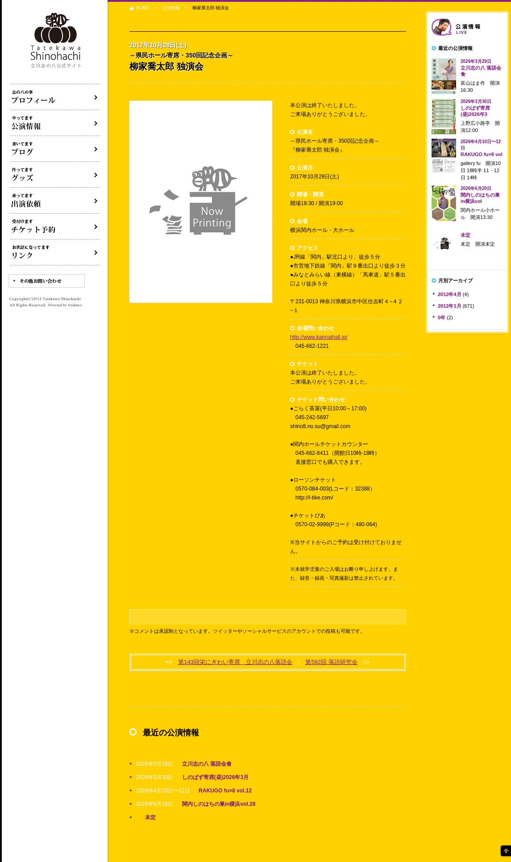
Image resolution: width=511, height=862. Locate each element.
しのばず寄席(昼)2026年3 (476, 108)
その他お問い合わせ (46, 281)
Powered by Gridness (65, 305)
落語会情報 (467, 27)
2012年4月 (449, 294)
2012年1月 (449, 306)
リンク (55, 252)
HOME (143, 7)
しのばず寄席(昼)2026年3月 (215, 777)
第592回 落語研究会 (331, 662)
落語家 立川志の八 (56, 40)
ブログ (55, 149)
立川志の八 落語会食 (207, 764)
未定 (150, 817)
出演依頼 (55, 201)
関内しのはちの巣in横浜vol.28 (219, 804)
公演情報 (171, 7)
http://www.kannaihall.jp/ (319, 337)
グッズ (55, 175)
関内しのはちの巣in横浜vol (480, 195)
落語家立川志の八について (55, 97)
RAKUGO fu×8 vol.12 (225, 791)
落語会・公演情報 (55, 123)
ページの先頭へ (505, 851)
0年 (441, 317)
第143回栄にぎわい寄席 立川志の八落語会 (235, 662)
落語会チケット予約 (55, 226)
